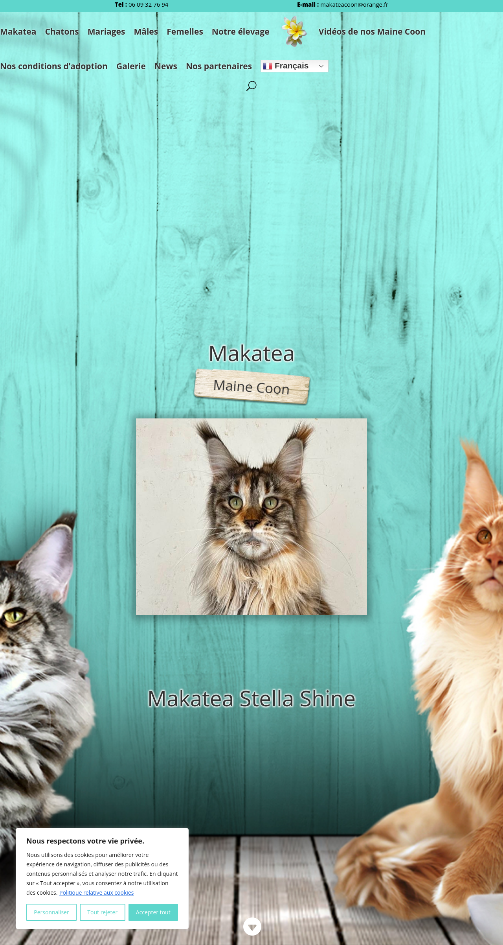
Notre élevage (241, 31)
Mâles (146, 31)
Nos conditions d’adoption (54, 66)
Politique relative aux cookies (96, 892)
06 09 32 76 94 (148, 4)
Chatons (62, 31)
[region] (102, 878)
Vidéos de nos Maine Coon (372, 31)
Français (285, 66)
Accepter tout (153, 912)
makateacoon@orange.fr (354, 4)
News (165, 66)
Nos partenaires (219, 66)
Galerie (131, 66)
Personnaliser (51, 912)
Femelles (185, 31)
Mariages (106, 31)
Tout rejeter (102, 912)
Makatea (18, 31)
